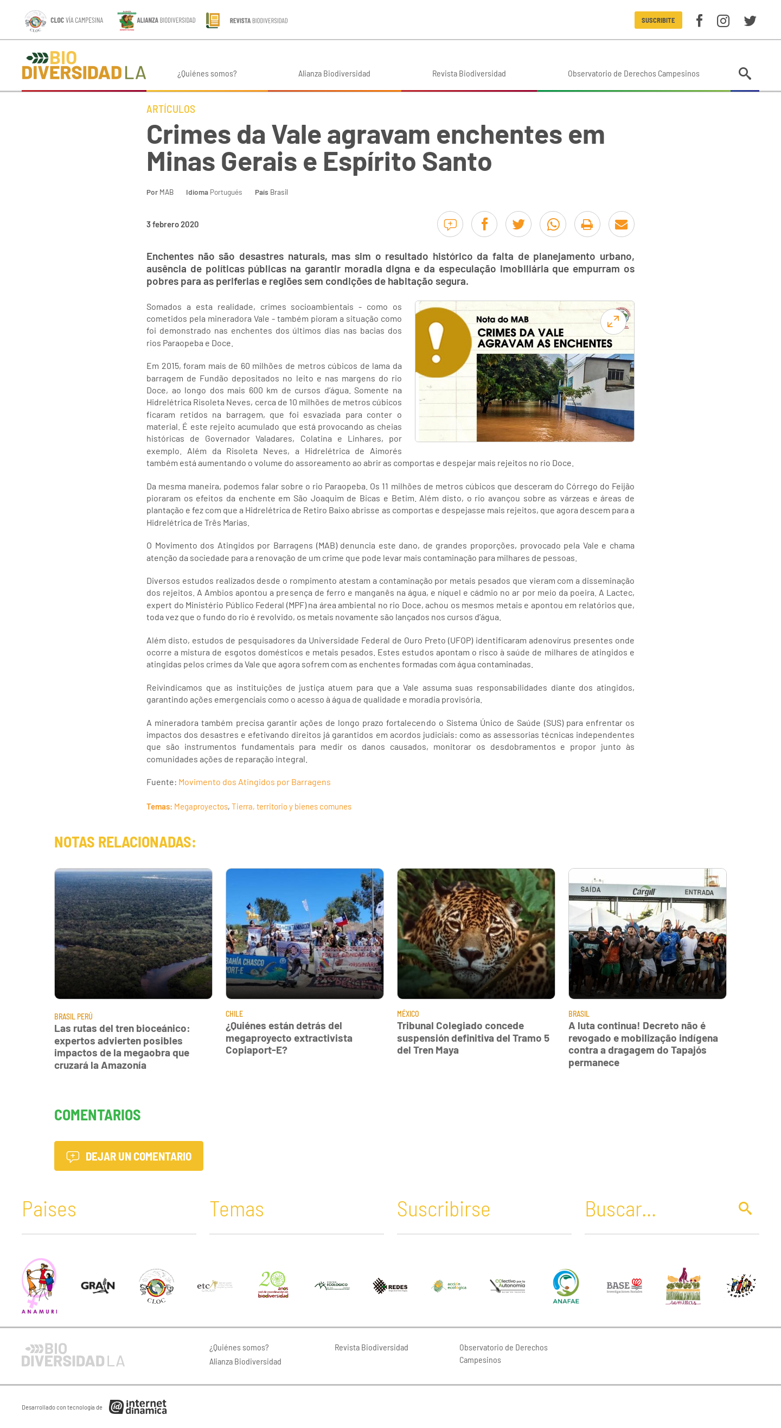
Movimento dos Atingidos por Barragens (254, 781)
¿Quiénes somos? (207, 73)
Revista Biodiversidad (469, 73)
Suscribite (658, 20)
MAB (166, 191)
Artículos (170, 108)
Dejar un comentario (128, 1156)
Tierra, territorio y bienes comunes (291, 806)
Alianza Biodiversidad (334, 73)
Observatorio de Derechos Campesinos (634, 73)
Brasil (279, 191)
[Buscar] (655, 1208)
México (408, 1013)
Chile (234, 1013)
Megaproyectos (201, 806)
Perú (85, 1016)
